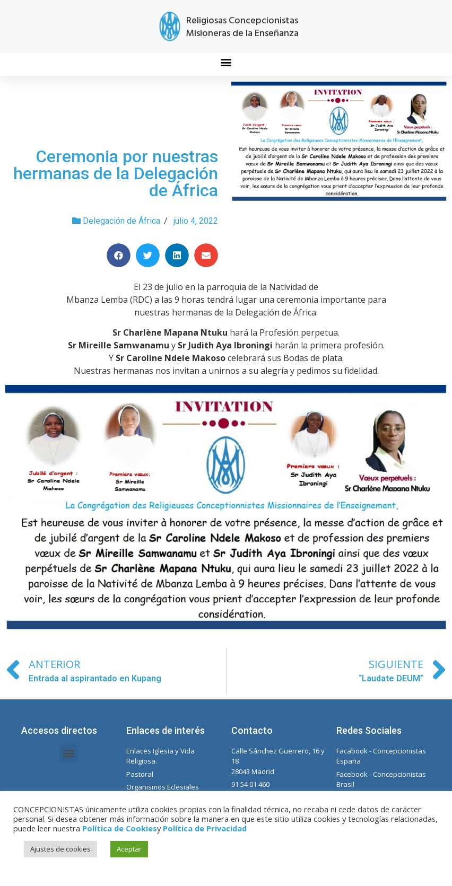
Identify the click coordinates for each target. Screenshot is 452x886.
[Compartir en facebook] (119, 255)
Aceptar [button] (129, 849)
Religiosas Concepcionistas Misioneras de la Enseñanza (242, 27)
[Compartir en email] (206, 255)
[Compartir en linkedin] (177, 255)
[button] (226, 62)
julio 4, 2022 (195, 221)
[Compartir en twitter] (148, 255)
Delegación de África (121, 221)
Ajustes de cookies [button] (60, 849)
